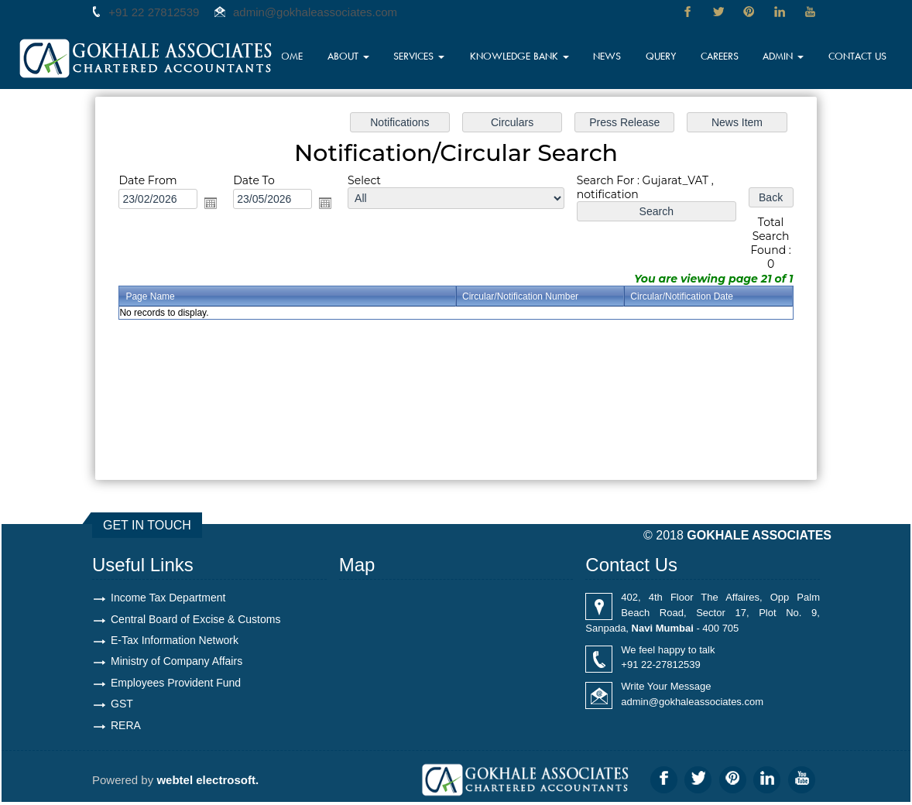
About (372, 58)
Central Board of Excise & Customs (195, 619)
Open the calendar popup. (210, 202)
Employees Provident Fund (176, 684)
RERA (126, 727)
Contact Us (860, 58)
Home (314, 58)
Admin (789, 58)
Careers (727, 58)
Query (668, 58)
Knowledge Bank (535, 58)
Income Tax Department (168, 597)
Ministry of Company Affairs (176, 662)
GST (122, 706)
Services (442, 58)
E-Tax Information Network (174, 641)
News (616, 58)
